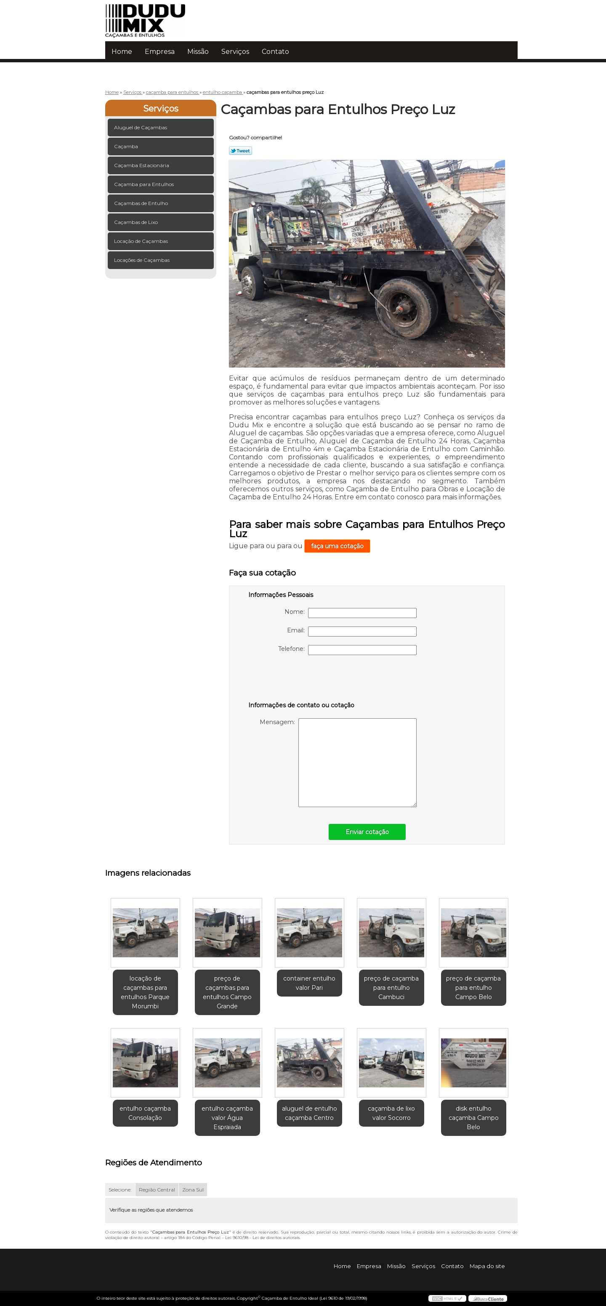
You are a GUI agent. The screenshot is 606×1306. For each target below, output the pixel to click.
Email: (352, 631)
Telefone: (347, 650)
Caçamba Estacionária (142, 165)
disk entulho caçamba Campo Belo (474, 1118)
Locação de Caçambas (141, 241)
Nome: (350, 613)
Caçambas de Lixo (136, 222)
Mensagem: (338, 762)
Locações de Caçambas (142, 260)
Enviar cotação (367, 832)
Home (122, 52)
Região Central (157, 1189)
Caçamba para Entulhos (144, 184)
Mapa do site (487, 1266)
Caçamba (126, 146)
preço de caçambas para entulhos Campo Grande (227, 992)
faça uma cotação (337, 546)
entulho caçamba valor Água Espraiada (227, 1118)
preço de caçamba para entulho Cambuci (391, 988)
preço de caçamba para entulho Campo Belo (473, 988)
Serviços (235, 52)
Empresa (160, 52)
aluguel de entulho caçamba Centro (309, 1113)
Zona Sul (193, 1189)
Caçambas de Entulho (141, 203)
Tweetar (240, 151)
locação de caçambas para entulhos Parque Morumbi (145, 992)
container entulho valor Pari (309, 983)
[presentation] (302, 680)
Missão (198, 52)
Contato (275, 52)
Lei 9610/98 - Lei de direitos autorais (262, 1237)
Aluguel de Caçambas (141, 127)
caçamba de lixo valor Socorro (391, 1113)
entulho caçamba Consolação (145, 1113)
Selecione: (120, 1189)
